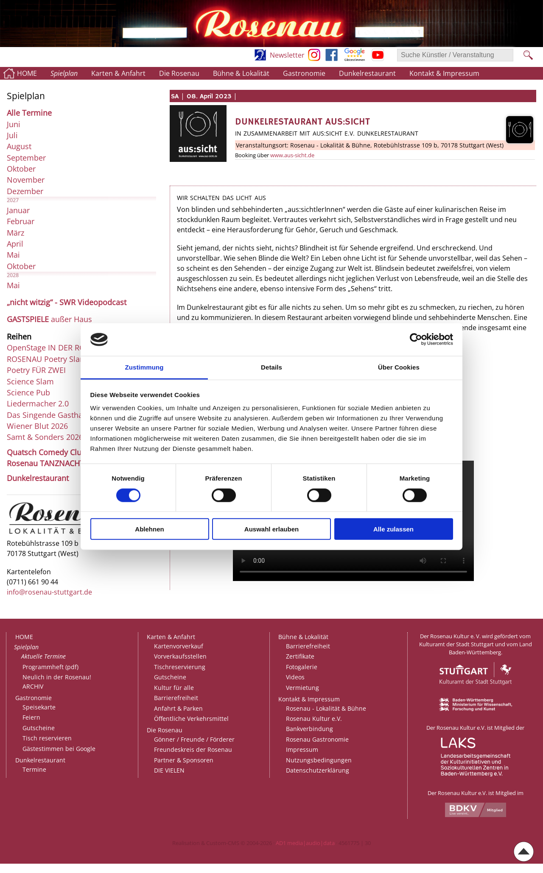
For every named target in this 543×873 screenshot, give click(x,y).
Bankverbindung (309, 729)
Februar (20, 221)
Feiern (31, 717)
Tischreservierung (179, 667)
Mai (13, 255)
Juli (12, 135)
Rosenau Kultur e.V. (314, 719)
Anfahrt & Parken (178, 708)
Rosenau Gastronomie (317, 739)
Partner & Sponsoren (183, 760)
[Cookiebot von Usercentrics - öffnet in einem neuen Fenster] (416, 339)
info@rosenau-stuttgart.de (49, 592)
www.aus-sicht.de (292, 155)
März (15, 233)
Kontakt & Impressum (444, 73)
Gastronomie (304, 73)
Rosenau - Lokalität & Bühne (326, 708)
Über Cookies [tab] (399, 367)
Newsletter (287, 55)
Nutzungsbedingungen (319, 760)
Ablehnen (149, 529)
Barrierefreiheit (176, 698)
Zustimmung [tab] (144, 367)
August (19, 146)
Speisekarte (39, 707)
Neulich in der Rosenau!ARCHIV (56, 681)
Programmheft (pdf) (50, 667)
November (26, 180)
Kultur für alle (174, 688)
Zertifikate (300, 656)
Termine (34, 769)
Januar (18, 210)
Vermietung (302, 688)
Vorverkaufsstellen (180, 656)
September (26, 158)
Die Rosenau (179, 73)
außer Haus (49, 319)
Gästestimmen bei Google (58, 749)
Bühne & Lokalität (241, 73)
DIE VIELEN (169, 770)
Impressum (302, 749)
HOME (27, 73)
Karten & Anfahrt (118, 73)
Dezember (25, 191)
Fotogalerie (301, 667)
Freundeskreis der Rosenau (193, 749)
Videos (295, 677)
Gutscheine (38, 728)
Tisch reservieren (47, 738)
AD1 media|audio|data (305, 843)
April (15, 244)
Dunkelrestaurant (367, 73)
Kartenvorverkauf (178, 646)
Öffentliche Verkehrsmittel (191, 719)
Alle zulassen (393, 529)
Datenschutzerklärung (317, 770)
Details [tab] (271, 367)
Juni (13, 124)
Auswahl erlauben (271, 529)
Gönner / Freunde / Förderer (194, 739)
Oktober (21, 169)
